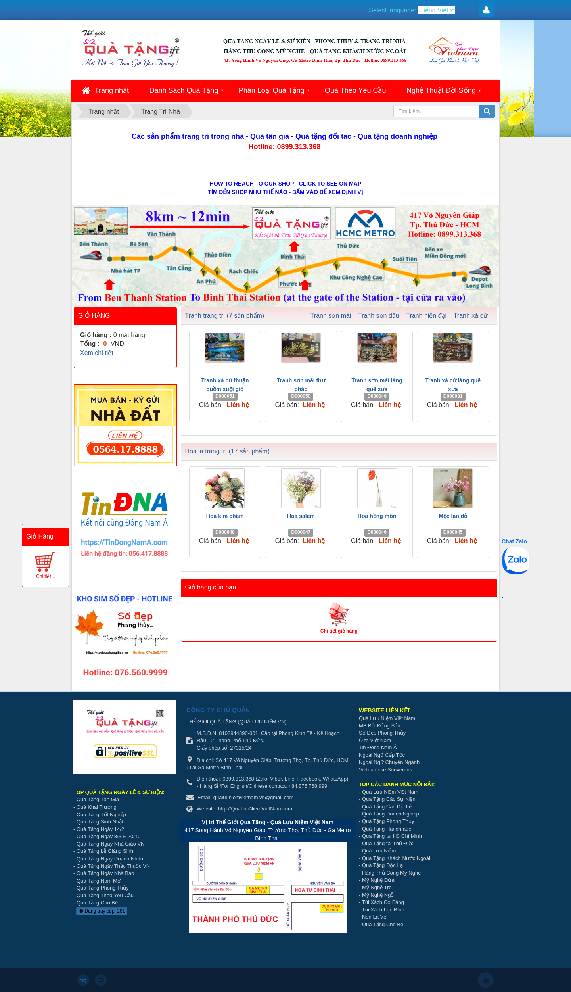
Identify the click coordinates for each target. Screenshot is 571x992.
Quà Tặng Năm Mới (99, 881)
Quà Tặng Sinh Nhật (100, 822)
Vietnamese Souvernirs (385, 770)
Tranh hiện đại (426, 315)
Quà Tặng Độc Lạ (382, 865)
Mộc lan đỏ (453, 516)
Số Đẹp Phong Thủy (382, 733)
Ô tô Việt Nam (375, 740)
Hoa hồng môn (377, 516)
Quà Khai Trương (97, 807)
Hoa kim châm (225, 516)
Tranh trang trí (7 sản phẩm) (224, 315)
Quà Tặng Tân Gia (98, 799)
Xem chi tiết (96, 352)
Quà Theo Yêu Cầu (355, 90)
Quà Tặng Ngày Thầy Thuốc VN (113, 866)
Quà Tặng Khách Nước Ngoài (396, 858)
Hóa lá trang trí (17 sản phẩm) (227, 451)
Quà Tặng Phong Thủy (103, 888)
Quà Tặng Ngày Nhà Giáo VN (111, 844)
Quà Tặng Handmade (387, 829)
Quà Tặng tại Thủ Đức (388, 843)
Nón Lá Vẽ (374, 917)
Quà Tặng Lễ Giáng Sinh (105, 851)
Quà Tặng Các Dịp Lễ (387, 807)
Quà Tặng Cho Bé (97, 903)
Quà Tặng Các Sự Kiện (389, 799)
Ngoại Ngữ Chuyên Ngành (389, 762)
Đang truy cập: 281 (102, 911)
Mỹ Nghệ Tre (377, 887)
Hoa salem (301, 516)
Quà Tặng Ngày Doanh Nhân (110, 859)
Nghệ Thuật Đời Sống (441, 90)
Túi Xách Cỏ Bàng (383, 902)
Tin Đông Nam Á (378, 747)
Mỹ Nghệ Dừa (378, 880)
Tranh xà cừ (471, 315)
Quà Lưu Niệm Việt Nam (387, 718)
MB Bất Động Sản (379, 726)
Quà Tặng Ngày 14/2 (100, 829)
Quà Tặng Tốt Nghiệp (101, 814)
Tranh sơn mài (330, 315)
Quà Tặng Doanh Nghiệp (390, 814)
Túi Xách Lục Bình (383, 910)
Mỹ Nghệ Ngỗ (378, 895)
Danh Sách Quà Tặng (183, 90)
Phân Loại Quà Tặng (272, 90)
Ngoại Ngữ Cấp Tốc (382, 755)
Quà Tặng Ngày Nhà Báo (105, 873)
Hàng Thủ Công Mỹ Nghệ (391, 873)
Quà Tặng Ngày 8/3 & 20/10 (108, 836)
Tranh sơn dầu (378, 315)
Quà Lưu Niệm (379, 851)
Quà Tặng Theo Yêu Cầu (105, 895)
